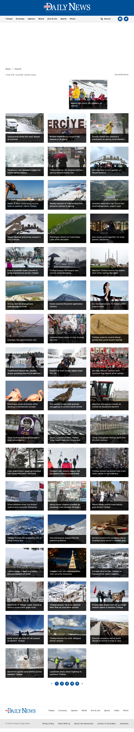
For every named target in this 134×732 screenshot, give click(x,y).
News (8, 69)
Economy (20, 19)
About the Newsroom (83, 724)
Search (18, 69)
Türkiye (9, 19)
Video (116, 711)
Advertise (124, 724)
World (41, 19)
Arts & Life (52, 19)
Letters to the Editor (106, 724)
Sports (63, 19)
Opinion (31, 19)
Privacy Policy (48, 724)
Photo (72, 19)
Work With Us (64, 724)
